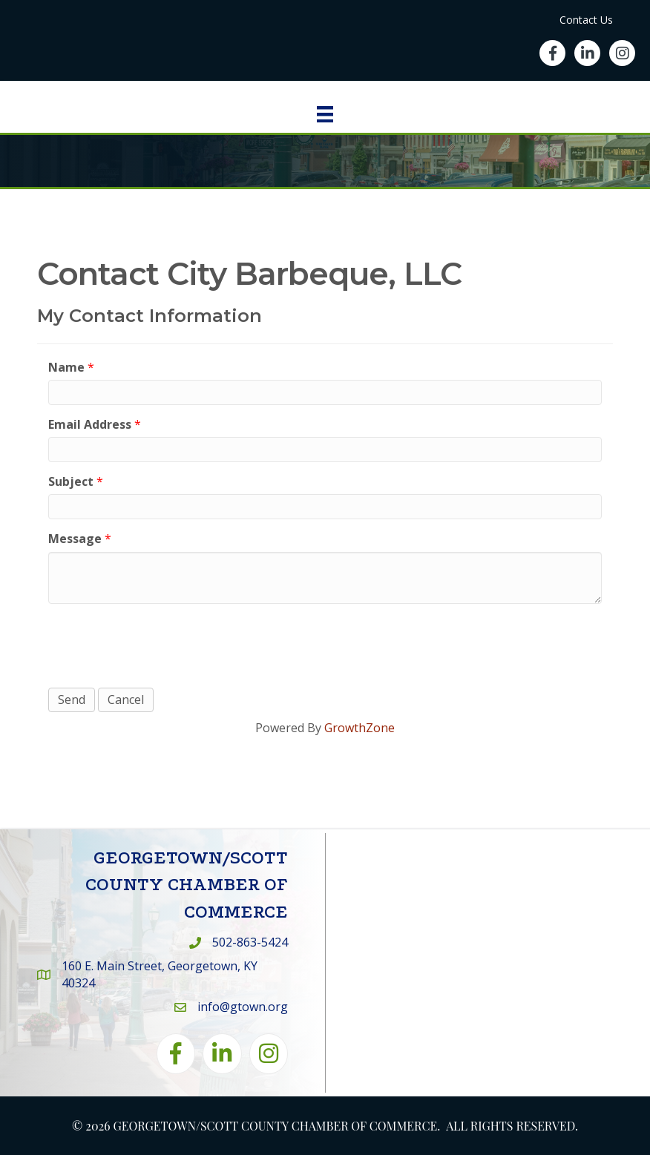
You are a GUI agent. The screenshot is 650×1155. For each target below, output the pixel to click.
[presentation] (161, 644)
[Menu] (325, 114)
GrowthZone (359, 728)
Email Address (89, 424)
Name (66, 367)
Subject (70, 481)
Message (75, 538)
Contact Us (586, 20)
